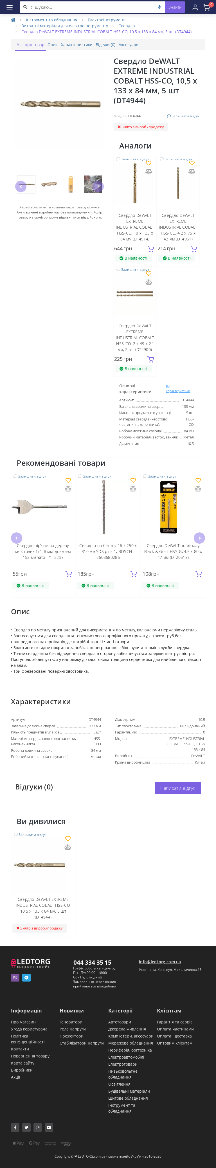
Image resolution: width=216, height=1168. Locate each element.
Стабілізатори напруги (82, 1042)
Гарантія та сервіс (174, 1021)
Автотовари (119, 1021)
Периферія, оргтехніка (130, 1049)
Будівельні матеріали (129, 1090)
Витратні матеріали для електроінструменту (64, 25)
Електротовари (123, 1063)
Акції (15, 1076)
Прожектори (72, 1035)
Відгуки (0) (124, 44)
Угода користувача (29, 1028)
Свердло (126, 25)
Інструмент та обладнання (51, 19)
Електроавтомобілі (126, 1056)
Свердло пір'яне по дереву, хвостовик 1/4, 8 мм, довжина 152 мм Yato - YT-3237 (43, 551)
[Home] (13, 19)
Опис (60, 44)
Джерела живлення (127, 1028)
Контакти (20, 1048)
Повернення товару (30, 1055)
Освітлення (119, 1083)
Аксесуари (152, 44)
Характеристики (89, 44)
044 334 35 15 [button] (92, 962)
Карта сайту (22, 1062)
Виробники (22, 1069)
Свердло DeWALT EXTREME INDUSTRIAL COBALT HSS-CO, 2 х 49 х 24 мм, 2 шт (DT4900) (135, 337)
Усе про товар (33, 44)
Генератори (71, 1021)
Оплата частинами (175, 1028)
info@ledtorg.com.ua (160, 961)
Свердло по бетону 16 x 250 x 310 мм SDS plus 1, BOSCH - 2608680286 (108, 551)
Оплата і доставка (174, 1035)
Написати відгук (177, 788)
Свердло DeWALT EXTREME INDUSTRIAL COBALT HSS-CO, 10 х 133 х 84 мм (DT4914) (135, 227)
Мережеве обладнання (130, 1042)
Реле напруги (73, 1028)
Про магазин (23, 1021)
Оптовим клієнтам (174, 1042)
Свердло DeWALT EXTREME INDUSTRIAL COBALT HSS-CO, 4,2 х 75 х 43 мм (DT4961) (178, 227)
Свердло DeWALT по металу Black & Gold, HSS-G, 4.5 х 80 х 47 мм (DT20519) (173, 551)
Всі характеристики (178, 388)
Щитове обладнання (128, 1098)
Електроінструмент (106, 19)
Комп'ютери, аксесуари (131, 1035)
